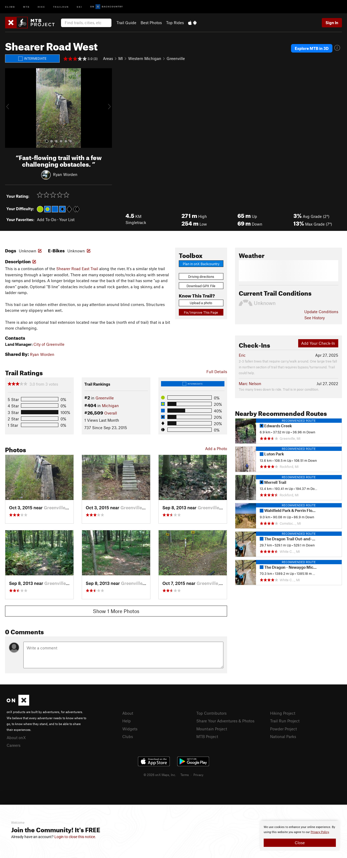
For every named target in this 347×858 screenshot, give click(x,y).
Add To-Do (46, 219)
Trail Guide (126, 22)
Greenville (176, 58)
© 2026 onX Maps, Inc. (160, 775)
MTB (26, 6)
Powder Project (283, 728)
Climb (10, 6)
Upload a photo (201, 303)
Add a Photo (216, 448)
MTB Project (207, 736)
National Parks (283, 736)
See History (314, 317)
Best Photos (151, 22)
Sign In (332, 22)
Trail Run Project (285, 720)
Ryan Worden (65, 174)
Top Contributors (211, 713)
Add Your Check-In (318, 343)
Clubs (127, 736)
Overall (110, 413)
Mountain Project (211, 728)
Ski (79, 6)
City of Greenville (48, 344)
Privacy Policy (320, 832)
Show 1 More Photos (116, 611)
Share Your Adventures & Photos (225, 720)
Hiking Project (282, 713)
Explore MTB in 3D (312, 48)
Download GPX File (200, 286)
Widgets (129, 728)
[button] (10, 108)
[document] (300, 836)
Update (321, 311)
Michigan (110, 405)
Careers (13, 745)
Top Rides (175, 22)
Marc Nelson (250, 383)
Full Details (216, 371)
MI (120, 58)
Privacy (198, 775)
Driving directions (201, 276)
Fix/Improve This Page (201, 312)
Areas (108, 58)
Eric (242, 355)
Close (300, 842)
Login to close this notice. (75, 837)
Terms (184, 775)
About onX (16, 737)
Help (126, 720)
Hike (41, 6)
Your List (67, 219)
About (127, 713)
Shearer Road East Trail (77, 268)
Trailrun (61, 6)
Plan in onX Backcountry (201, 264)
